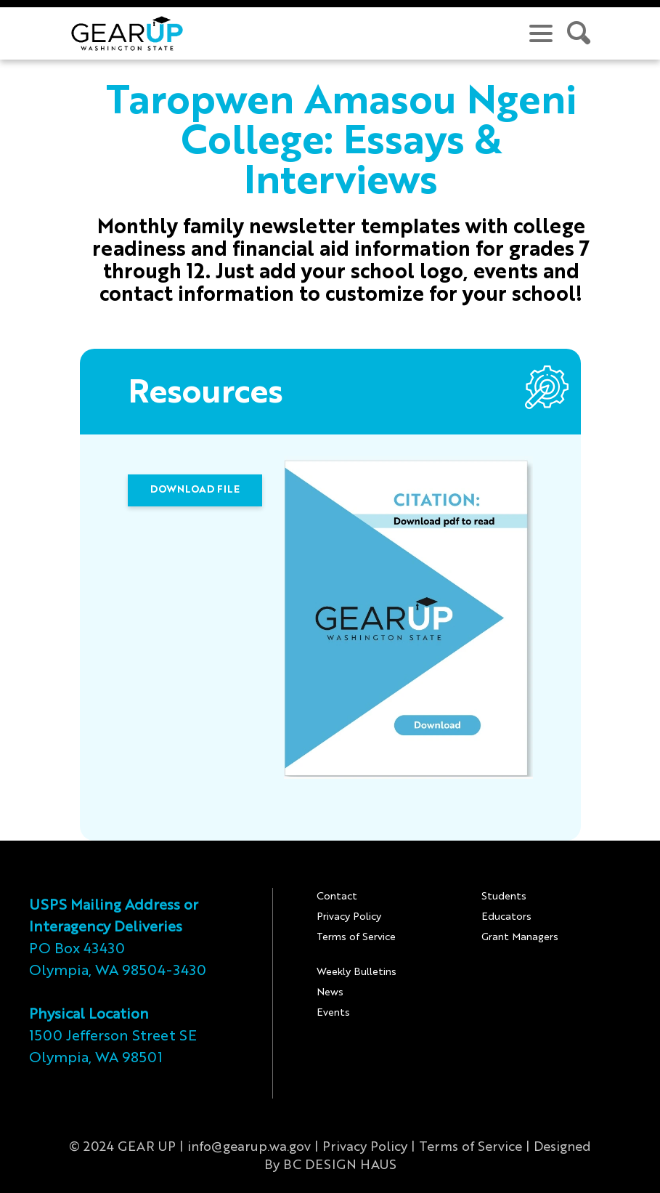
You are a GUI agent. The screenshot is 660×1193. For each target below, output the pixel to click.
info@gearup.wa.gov (249, 1147)
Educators (506, 917)
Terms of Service (356, 937)
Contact (337, 896)
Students (503, 896)
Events (333, 1013)
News (330, 992)
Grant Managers (519, 937)
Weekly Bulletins (356, 972)
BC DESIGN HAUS (339, 1165)
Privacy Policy (349, 917)
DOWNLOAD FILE (195, 490)
